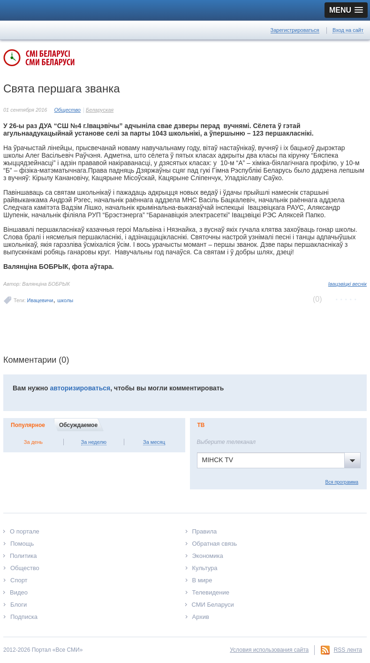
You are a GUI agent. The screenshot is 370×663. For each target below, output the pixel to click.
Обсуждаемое (78, 425)
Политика (23, 555)
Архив (200, 616)
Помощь (22, 543)
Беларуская (99, 110)
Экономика (207, 555)
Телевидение (210, 592)
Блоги (18, 604)
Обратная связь (214, 543)
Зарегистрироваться (295, 30)
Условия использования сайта (269, 650)
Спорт (19, 580)
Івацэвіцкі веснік (347, 284)
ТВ (201, 425)
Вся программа (341, 482)
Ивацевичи (40, 300)
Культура (205, 568)
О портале (24, 531)
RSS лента (348, 650)
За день (33, 442)
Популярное (28, 425)
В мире (202, 580)
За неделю (94, 442)
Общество (67, 110)
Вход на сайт (347, 30)
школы (65, 300)
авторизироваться (80, 388)
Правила (204, 531)
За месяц (154, 442)
